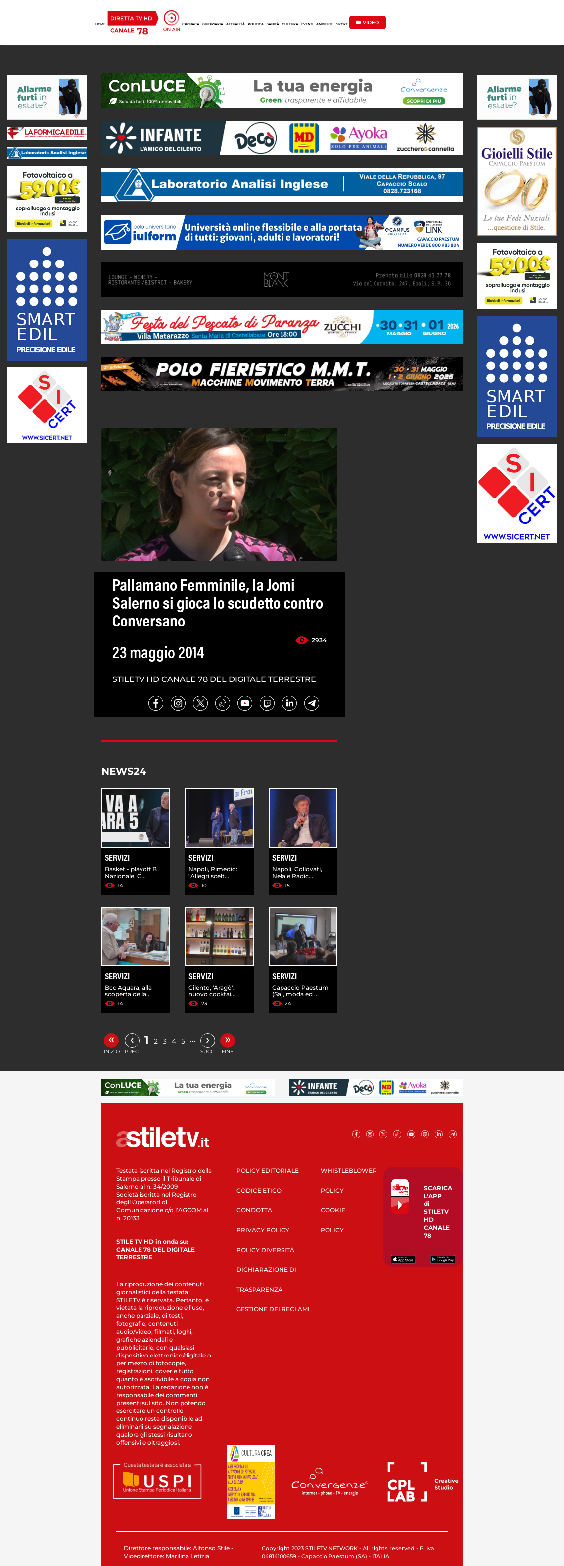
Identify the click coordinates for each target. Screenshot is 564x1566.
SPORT (342, 24)
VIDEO (367, 22)
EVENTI (307, 24)
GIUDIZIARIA (212, 24)
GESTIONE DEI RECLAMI (273, 1309)
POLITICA (256, 24)
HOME (100, 24)
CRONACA (190, 24)
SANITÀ (273, 24)
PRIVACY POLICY (262, 1230)
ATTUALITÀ (235, 24)
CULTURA (290, 24)
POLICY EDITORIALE (267, 1170)
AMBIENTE (324, 24)
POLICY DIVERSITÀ (265, 1249)
